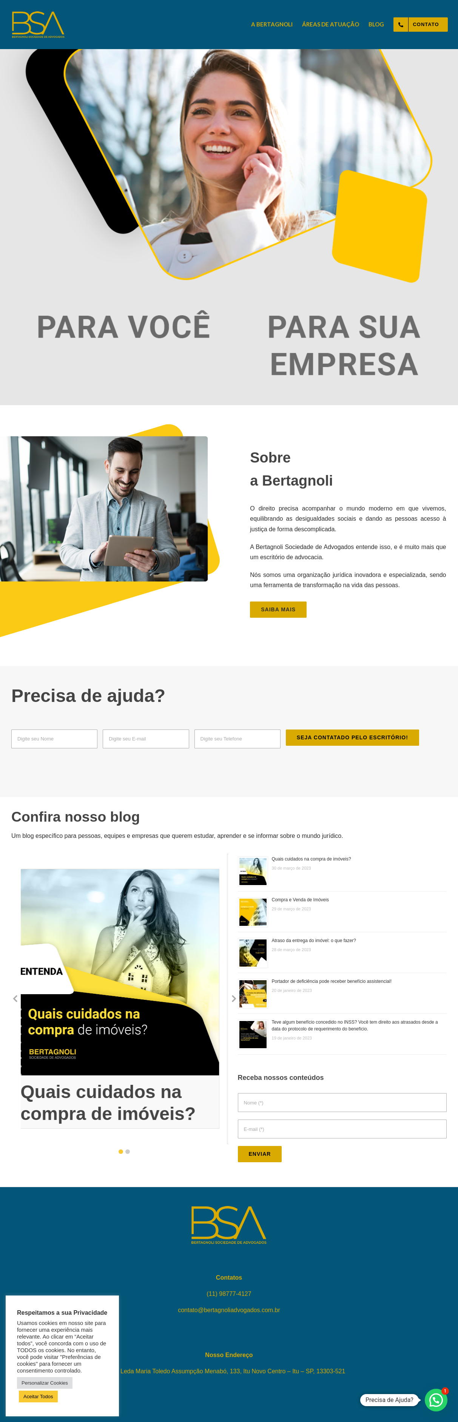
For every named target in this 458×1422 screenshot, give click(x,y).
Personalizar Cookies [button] (45, 1383)
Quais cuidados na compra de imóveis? (311, 859)
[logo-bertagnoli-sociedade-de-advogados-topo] (38, 14)
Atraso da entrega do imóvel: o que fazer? (314, 940)
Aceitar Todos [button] (38, 1396)
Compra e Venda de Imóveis (300, 899)
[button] (121, 1151)
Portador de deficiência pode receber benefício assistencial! (332, 981)
